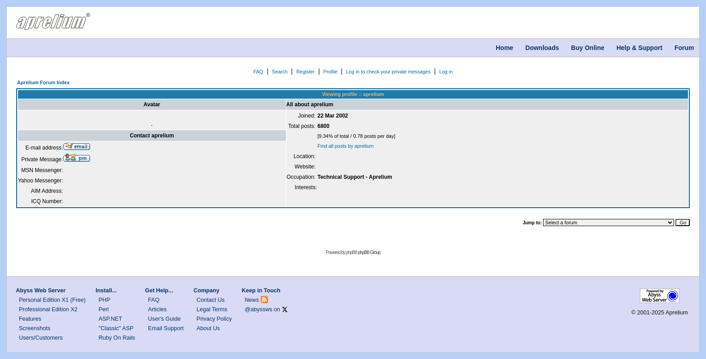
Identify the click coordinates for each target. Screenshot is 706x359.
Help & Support (639, 47)
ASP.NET (110, 319)
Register (305, 71)
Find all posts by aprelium (345, 146)
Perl (104, 309)
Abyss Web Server (40, 290)
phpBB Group (369, 252)
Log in (446, 71)
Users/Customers (41, 338)
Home (504, 47)
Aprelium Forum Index (43, 82)
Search (280, 71)
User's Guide (164, 319)
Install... (106, 290)
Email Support (166, 328)
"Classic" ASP (116, 328)
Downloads (542, 47)
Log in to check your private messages (388, 71)
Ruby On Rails (117, 338)
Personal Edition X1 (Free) (52, 300)
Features (30, 319)
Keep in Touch (261, 290)
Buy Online (587, 47)
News (252, 300)
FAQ (258, 71)
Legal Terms (212, 309)
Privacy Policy (214, 319)
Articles (157, 309)
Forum (684, 47)
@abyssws (258, 309)
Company (206, 290)
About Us (208, 328)
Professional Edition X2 (48, 309)
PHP (104, 300)
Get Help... (159, 290)
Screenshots (34, 328)
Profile (330, 71)
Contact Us (211, 300)
